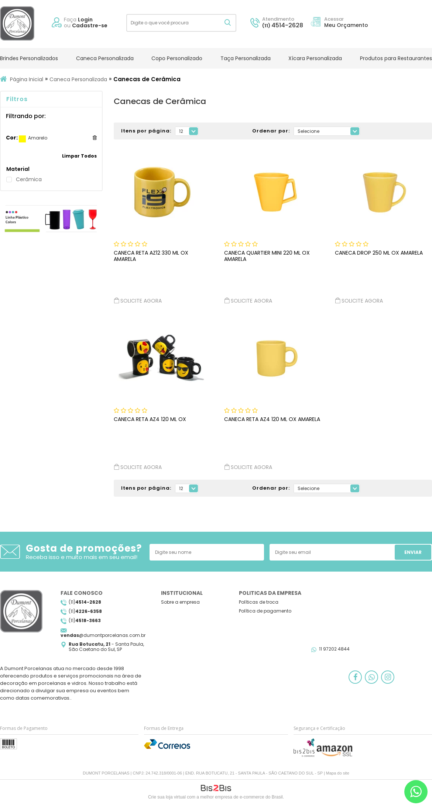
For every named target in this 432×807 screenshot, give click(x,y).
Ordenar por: (271, 131)
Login (85, 19)
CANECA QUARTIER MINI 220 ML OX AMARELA (267, 256)
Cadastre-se (89, 25)
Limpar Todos (79, 156)
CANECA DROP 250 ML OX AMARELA (379, 252)
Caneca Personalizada (105, 58)
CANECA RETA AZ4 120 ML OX (150, 419)
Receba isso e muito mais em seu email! (81, 557)
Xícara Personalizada (315, 58)
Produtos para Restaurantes (396, 58)
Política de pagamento (265, 611)
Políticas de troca (258, 602)
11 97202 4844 (334, 649)
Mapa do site (337, 773)
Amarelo (22, 138)
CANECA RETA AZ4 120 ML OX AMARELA (272, 419)
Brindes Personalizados (29, 58)
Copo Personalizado (176, 58)
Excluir (95, 138)
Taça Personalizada (245, 58)
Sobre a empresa (180, 602)
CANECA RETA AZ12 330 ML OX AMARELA (151, 256)
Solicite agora (138, 300)
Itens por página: (146, 131)
